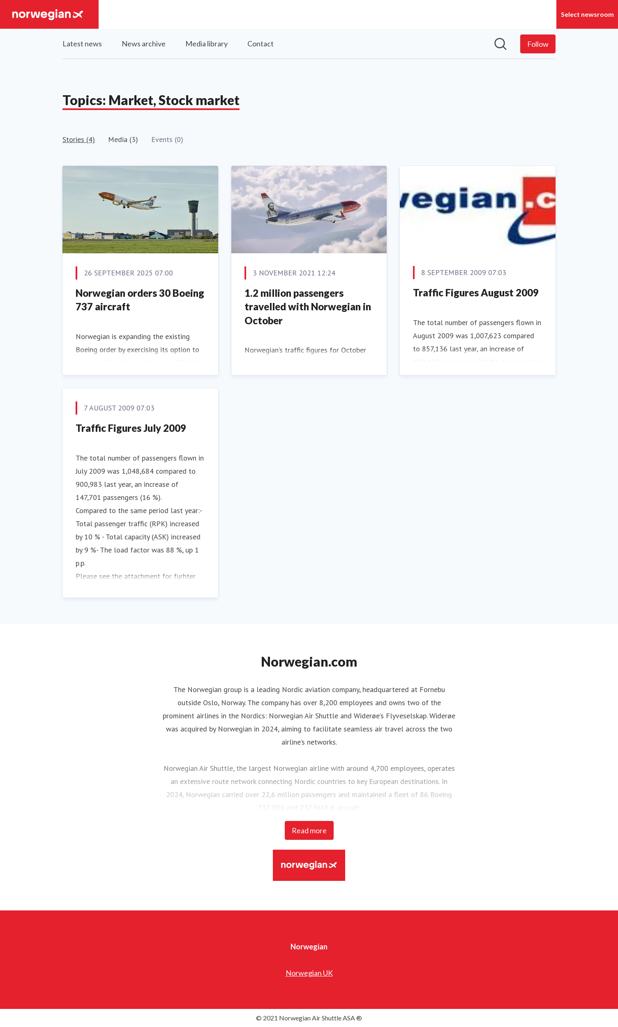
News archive (144, 43)
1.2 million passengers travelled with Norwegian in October (307, 306)
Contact (260, 43)
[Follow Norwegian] (538, 43)
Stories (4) (78, 139)
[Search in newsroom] (500, 43)
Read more (309, 830)
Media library (206, 43)
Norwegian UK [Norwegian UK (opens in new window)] (309, 972)
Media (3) (123, 139)
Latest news (82, 43)
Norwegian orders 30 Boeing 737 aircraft (140, 300)
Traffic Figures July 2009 (131, 428)
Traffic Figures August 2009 (476, 292)
